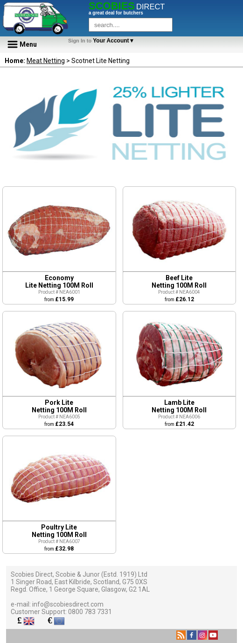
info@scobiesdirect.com (68, 604)
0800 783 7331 (90, 611)
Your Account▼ (103, 40)
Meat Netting (46, 60)
